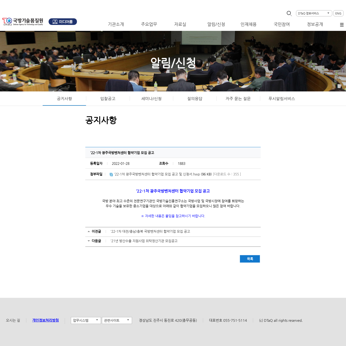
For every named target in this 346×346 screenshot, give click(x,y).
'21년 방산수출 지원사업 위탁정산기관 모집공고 (144, 241)
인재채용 (249, 24)
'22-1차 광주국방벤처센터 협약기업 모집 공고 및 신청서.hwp (157, 174)
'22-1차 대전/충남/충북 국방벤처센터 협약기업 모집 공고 (150, 231)
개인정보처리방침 (45, 320)
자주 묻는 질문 (238, 98)
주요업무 (149, 24)
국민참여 (282, 24)
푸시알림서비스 (282, 98)
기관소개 (116, 24)
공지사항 (64, 98)
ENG (338, 13)
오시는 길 (13, 320)
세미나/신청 (151, 98)
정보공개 (315, 24)
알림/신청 (216, 24)
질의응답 (194, 98)
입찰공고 (107, 98)
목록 (250, 259)
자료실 (180, 24)
